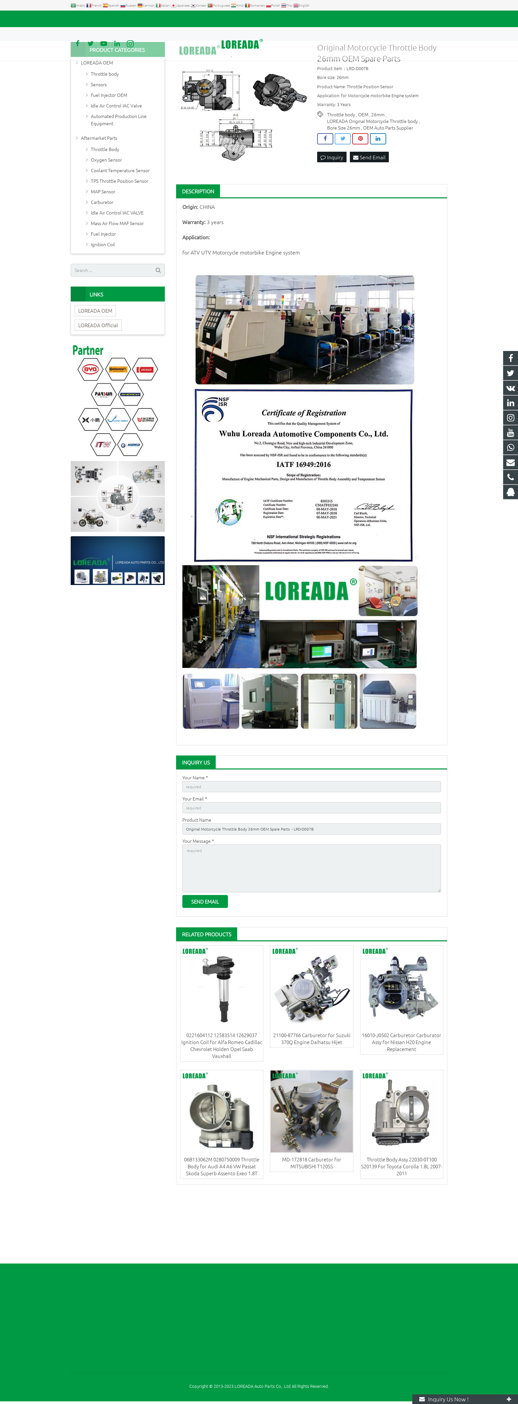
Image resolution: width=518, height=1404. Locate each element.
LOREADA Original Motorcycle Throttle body (372, 176)
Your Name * (195, 832)
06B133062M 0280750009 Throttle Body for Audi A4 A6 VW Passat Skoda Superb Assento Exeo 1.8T (221, 1233)
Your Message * (198, 901)
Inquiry (331, 212)
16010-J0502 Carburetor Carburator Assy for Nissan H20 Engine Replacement (401, 1109)
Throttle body (341, 169)
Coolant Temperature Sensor (120, 225)
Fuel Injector (103, 288)
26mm (378, 169)
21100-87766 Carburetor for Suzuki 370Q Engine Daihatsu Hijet (312, 1106)
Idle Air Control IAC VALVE (117, 267)
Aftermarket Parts (99, 192)
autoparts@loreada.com (146, 19)
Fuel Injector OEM (109, 149)
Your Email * (194, 855)
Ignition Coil (103, 299)
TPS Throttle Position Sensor (119, 235)
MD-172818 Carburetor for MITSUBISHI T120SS (311, 1230)
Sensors (99, 139)
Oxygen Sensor (106, 214)
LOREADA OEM (97, 117)
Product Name (196, 878)
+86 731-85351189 (94, 19)
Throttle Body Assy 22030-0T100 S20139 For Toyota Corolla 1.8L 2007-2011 (401, 1233)
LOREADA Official (98, 379)
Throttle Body (105, 204)
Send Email (369, 212)
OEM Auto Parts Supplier (388, 182)
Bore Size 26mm (343, 182)
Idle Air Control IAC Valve (116, 160)
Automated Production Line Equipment (119, 174)
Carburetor (102, 257)
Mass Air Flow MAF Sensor (117, 278)
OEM (363, 169)
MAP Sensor (103, 246)
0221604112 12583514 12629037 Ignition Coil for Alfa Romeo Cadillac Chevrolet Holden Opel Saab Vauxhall (221, 1113)
